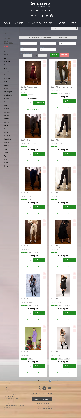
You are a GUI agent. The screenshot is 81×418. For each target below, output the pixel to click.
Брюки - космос (26, 194)
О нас (62, 22)
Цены (5, 409)
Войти (35, 15)
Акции (7, 22)
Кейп (5, 82)
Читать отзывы (33, 109)
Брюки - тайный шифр (28, 247)
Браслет (7, 61)
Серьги (6, 146)
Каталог (18, 22)
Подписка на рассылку (41, 399)
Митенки (7, 112)
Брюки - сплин (26, 141)
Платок (6, 119)
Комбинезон (8, 95)
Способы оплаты (9, 391)
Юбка (6, 166)
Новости (72, 22)
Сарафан (7, 139)
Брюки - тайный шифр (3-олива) (62, 88)
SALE (6, 46)
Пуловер (7, 135)
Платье (6, 122)
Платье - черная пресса (59, 300)
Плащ (6, 125)
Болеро (6, 58)
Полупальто (8, 129)
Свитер (6, 142)
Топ (5, 149)
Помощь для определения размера (14, 405)
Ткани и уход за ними (10, 403)
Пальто (6, 115)
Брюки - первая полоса (29, 300)
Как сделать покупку (10, 394)
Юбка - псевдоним (57, 247)
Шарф (6, 159)
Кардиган (7, 78)
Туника (6, 152)
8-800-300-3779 (40, 10)
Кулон (6, 105)
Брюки (6, 65)
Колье (6, 88)
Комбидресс (8, 92)
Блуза (6, 55)
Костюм (6, 102)
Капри (6, 75)
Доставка (6, 411)
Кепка (6, 85)
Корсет (6, 98)
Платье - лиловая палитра (30, 353)
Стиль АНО (8, 38)
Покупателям (33, 22)
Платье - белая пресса (59, 353)
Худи (6, 156)
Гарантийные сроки (9, 396)
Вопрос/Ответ (8, 407)
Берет (6, 51)
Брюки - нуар (55, 141)
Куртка (6, 109)
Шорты (6, 162)
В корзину (40, 102)
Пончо (6, 132)
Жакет (6, 68)
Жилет (6, 71)
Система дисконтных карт (11, 398)
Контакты (50, 22)
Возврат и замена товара (11, 400)
